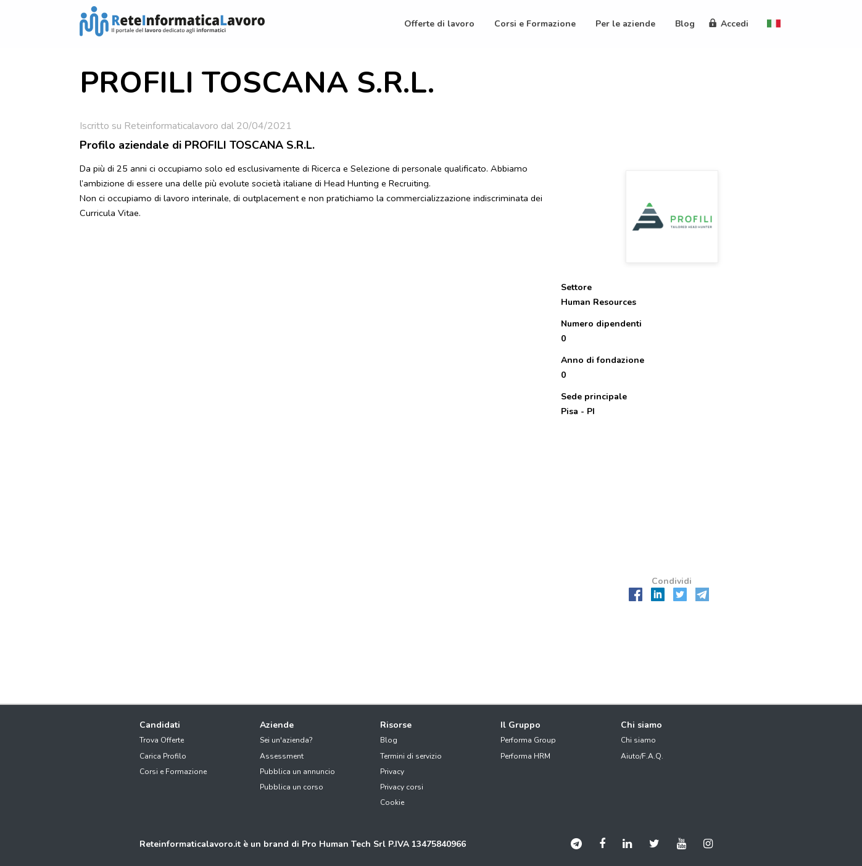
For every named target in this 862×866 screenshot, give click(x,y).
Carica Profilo (162, 756)
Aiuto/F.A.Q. (642, 756)
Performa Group (528, 740)
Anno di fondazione (602, 360)
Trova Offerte (161, 740)
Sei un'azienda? (286, 740)
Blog (388, 740)
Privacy (392, 771)
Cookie (392, 802)
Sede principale (594, 396)
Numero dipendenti (601, 324)
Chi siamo (638, 740)
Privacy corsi (401, 787)
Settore (576, 287)
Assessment (282, 756)
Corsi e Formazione (173, 771)
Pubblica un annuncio (297, 771)
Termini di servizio (411, 756)
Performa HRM (525, 756)
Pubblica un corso (291, 787)
